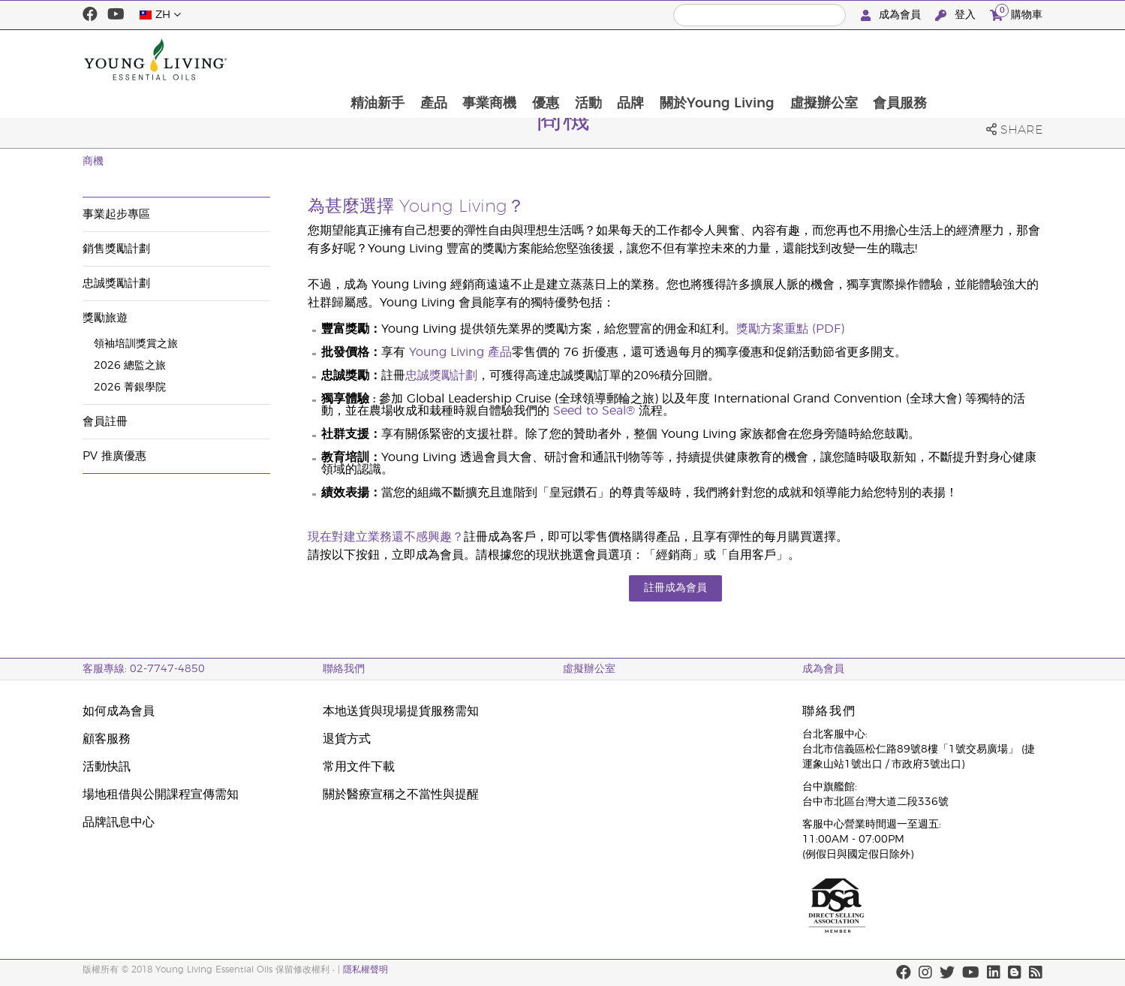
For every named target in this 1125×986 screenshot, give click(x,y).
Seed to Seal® (594, 411)
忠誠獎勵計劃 (116, 283)
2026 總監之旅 (130, 365)
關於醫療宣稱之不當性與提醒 (401, 794)
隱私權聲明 (365, 969)
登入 (957, 15)
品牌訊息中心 (119, 822)
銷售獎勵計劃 (116, 249)
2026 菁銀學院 (130, 387)
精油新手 (477, 59)
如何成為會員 (119, 711)
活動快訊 (107, 767)
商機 (93, 161)
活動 (691, 59)
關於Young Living (822, 59)
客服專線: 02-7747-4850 (144, 669)
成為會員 (892, 15)
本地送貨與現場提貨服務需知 (401, 711)
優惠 (647, 59)
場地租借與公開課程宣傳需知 (161, 794)
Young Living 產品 (460, 352)
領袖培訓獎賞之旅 (136, 344)
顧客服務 (107, 739)
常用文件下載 (359, 767)
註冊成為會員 (675, 588)
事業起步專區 (116, 214)
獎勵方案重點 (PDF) (790, 329)
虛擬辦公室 (930, 59)
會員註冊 (105, 421)
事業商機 (591, 59)
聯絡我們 (344, 669)
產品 (533, 59)
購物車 (1016, 13)
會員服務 (1007, 59)
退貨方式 (347, 739)
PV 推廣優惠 (114, 456)
